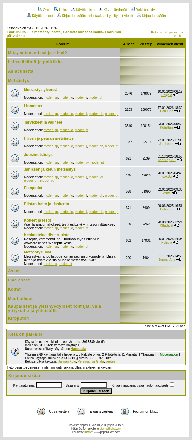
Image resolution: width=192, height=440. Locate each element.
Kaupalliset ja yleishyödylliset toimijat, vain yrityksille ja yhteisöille (54, 308)
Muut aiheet (20, 298)
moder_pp (51, 97)
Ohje (44, 9)
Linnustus (33, 106)
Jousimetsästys (38, 155)
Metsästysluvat (37, 252)
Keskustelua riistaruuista (47, 235)
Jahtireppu (166, 143)
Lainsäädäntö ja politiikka (35, 62)
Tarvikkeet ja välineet (43, 122)
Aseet (14, 271)
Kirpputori (19, 318)
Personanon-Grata (91, 361)
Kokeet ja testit (37, 220)
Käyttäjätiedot (40, 16)
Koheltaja (167, 127)
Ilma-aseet (19, 280)
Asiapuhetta (20, 71)
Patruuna (166, 111)
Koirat (14, 289)
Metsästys (18, 80)
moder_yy (82, 162)
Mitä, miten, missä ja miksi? (37, 53)
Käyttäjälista (83, 9)
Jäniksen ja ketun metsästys (50, 169)
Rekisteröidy (143, 9)
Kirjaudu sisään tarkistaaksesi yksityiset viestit (95, 16)
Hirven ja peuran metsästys (49, 138)
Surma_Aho (166, 259)
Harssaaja (78, 349)
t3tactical (166, 225)
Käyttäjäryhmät (113, 9)
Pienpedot (33, 188)
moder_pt (95, 97)
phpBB (87, 425)
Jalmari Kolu (67, 361)
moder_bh (96, 114)
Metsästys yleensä (40, 90)
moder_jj (81, 97)
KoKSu (167, 176)
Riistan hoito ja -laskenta (46, 204)
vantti (167, 193)
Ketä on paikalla (25, 334)
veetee (110, 361)
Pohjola (166, 95)
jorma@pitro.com (111, 428)
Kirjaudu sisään (151, 16)
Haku (60, 9)
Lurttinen (88, 432)
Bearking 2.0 (167, 160)
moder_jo (66, 97)
